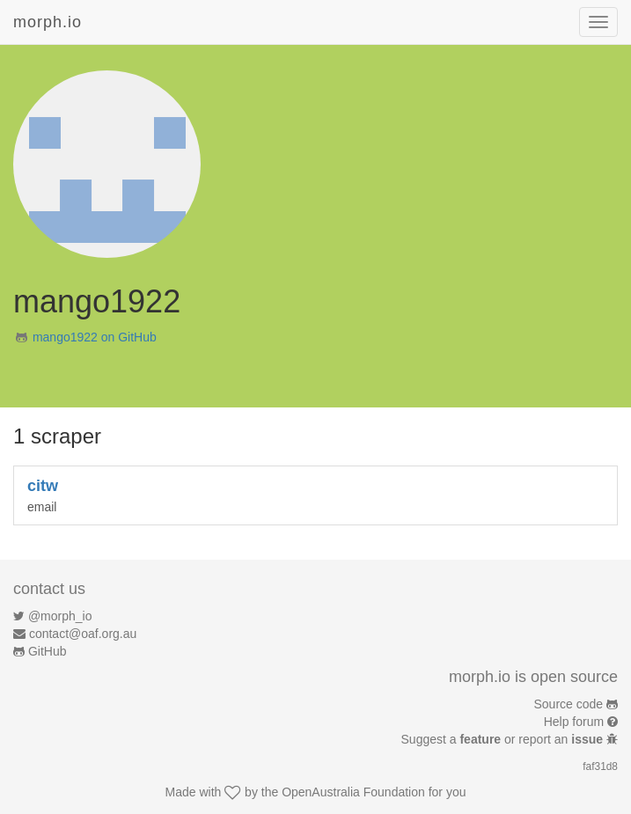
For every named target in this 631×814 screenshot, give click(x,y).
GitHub (47, 651)
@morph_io (60, 616)
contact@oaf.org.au (82, 634)
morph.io (47, 22)
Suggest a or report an (503, 739)
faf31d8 (600, 766)
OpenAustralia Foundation (353, 792)
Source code (569, 704)
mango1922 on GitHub (95, 337)
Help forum (574, 722)
